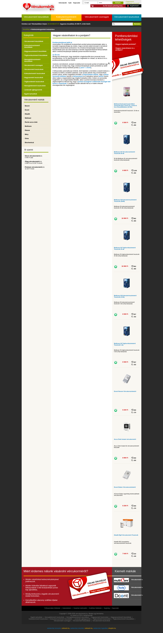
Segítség (107, 608)
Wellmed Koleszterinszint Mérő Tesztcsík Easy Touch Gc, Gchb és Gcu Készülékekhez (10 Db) (125, 105)
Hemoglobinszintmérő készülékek (32, 60)
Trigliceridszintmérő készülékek (35, 55)
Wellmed (28, 118)
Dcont (27, 110)
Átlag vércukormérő (32, 161)
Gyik (69, 2)
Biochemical (29, 142)
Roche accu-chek (31, 122)
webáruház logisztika (100, 628)
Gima (27, 138)
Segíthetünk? (134, 5)
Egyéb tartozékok (30, 94)
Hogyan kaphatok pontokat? (126, 44)
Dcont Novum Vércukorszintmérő (125, 391)
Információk (63, 2)
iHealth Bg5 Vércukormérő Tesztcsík (126, 535)
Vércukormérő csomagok (97, 17)
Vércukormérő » (135, 580)
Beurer (27, 106)
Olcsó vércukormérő (32, 156)
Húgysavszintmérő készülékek (35, 51)
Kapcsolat (76, 2)
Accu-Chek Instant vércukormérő (125, 439)
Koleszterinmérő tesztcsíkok (34, 73)
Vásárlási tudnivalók (80, 608)
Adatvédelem (66, 608)
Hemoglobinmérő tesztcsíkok (35, 86)
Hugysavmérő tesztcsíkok (33, 77)
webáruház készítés (77, 628)
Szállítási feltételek (95, 608)
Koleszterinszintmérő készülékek (66, 18)
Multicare (28, 126)
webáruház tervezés (54, 628)
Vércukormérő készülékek (36, 17)
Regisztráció (130, 1)
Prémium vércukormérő (33, 167)
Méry (26, 134)
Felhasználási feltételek (52, 608)
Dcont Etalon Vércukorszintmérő (125, 487)
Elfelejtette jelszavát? (132, 3)
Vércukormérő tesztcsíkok (126, 17)
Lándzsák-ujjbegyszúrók (33, 90)
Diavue (27, 130)
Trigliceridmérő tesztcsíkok (34, 82)
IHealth (27, 114)
